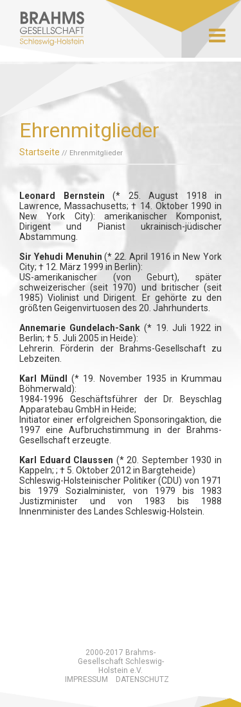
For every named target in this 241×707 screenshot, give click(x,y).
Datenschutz (142, 679)
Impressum (86, 679)
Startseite (39, 152)
